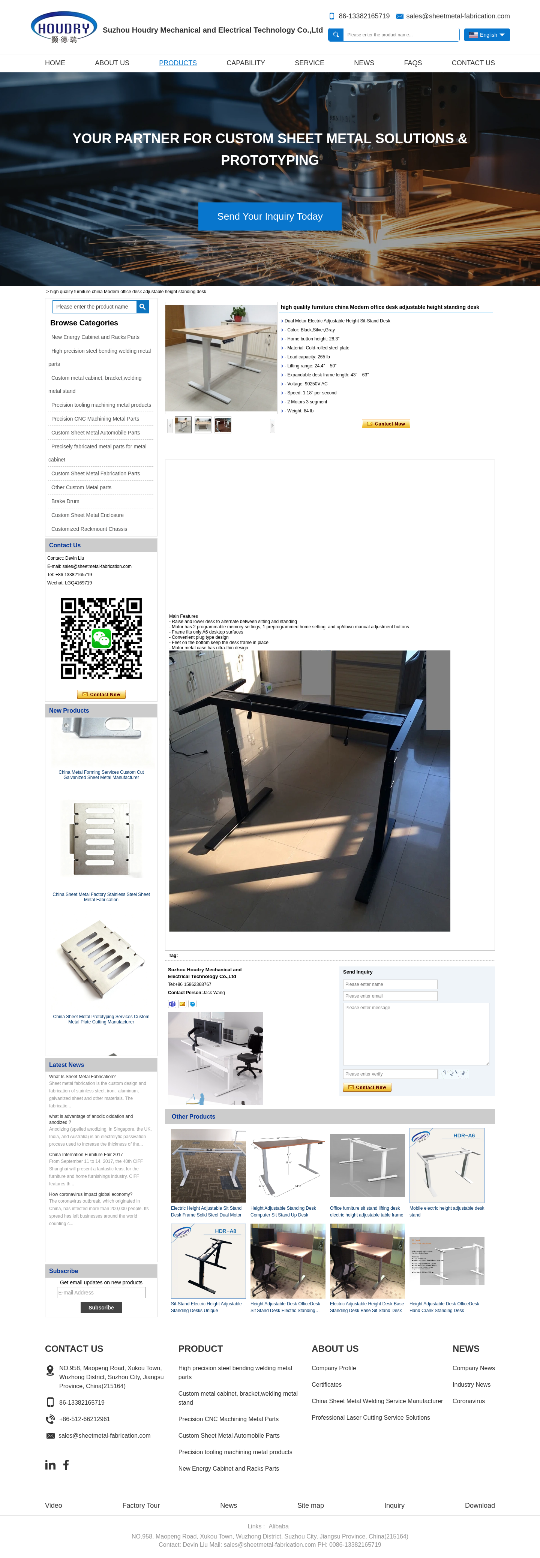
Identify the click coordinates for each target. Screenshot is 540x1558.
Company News (474, 1368)
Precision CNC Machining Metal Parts (95, 419)
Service (309, 63)
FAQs (413, 63)
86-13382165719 (364, 16)
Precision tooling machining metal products (101, 405)
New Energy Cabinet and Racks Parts (95, 337)
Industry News (471, 1384)
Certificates (327, 1384)
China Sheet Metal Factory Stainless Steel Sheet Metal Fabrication (101, 899)
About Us (112, 63)
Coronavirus (469, 1401)
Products (178, 63)
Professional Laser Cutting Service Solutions (371, 1417)
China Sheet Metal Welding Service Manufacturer (377, 1401)
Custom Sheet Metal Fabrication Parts (95, 473)
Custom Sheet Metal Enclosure (87, 515)
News (364, 63)
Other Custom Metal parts (81, 487)
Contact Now (101, 695)
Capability (245, 63)
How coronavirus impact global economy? (90, 1194)
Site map (310, 1505)
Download (480, 1505)
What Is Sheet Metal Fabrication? (82, 1076)
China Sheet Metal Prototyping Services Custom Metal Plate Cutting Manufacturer (101, 1021)
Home (55, 63)
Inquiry (394, 1505)
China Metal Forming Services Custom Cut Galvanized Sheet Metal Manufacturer (101, 777)
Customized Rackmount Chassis (89, 529)
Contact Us (473, 63)
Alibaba (278, 1526)
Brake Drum (65, 501)
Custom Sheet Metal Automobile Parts (95, 433)
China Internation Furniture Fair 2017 (86, 1154)
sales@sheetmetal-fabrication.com (458, 16)
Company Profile (334, 1368)
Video (53, 1505)
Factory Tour (141, 1505)
